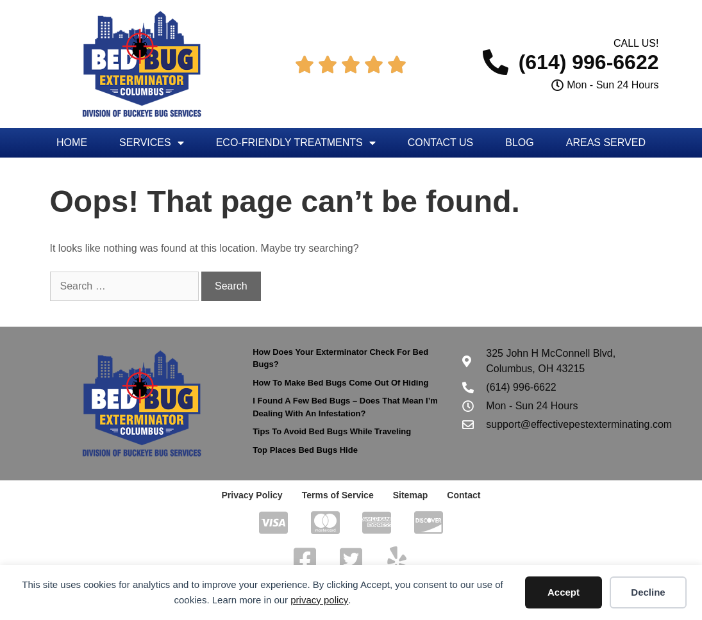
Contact (463, 495)
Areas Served (606, 142)
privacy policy (319, 599)
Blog (519, 142)
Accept (563, 592)
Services (151, 142)
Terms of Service (338, 495)
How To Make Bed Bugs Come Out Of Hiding (340, 383)
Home (71, 142)
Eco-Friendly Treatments (296, 142)
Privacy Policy (252, 495)
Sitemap (410, 495)
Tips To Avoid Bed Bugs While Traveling (332, 431)
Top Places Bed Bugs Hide (305, 450)
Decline (648, 592)
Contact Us (441, 142)
